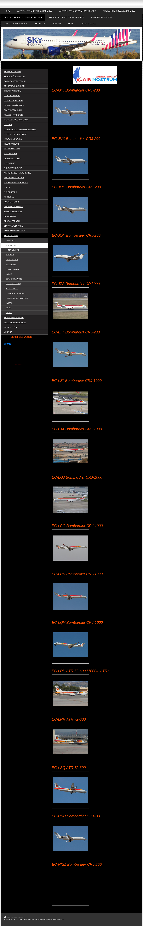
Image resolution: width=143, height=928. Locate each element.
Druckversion (10, 917)
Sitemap (21, 917)
